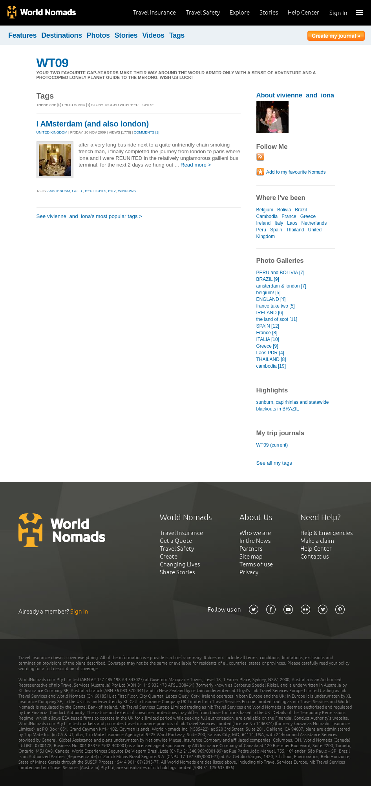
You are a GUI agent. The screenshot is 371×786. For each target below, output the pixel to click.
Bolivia (284, 210)
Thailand (295, 230)
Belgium (264, 210)
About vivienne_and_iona (295, 95)
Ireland (263, 223)
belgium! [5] (268, 292)
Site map (251, 556)
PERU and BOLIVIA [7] (280, 272)
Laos (292, 223)
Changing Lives (180, 564)
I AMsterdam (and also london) (93, 123)
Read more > (196, 165)
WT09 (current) (272, 445)
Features (22, 35)
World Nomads (41, 13)
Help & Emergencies (326, 532)
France (288, 216)
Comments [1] (146, 132)
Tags (177, 35)
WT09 (53, 63)
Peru (261, 230)
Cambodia (267, 216)
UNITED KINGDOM (52, 132)
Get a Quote (176, 540)
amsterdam (59, 191)
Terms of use (256, 564)
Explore (240, 12)
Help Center (303, 12)
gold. (77, 191)
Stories (269, 12)
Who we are (255, 532)
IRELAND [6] (269, 312)
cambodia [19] (271, 366)
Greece (308, 216)
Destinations (61, 35)
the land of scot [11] (277, 319)
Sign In (338, 12)
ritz (112, 191)
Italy (278, 223)
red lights (95, 191)
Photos (98, 35)
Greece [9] (267, 346)
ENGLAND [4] (271, 299)
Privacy (248, 572)
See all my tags (274, 463)
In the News (254, 540)
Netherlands (314, 223)
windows (127, 191)
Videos (153, 35)
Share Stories (177, 572)
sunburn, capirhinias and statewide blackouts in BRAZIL (292, 405)
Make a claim (317, 540)
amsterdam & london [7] (281, 286)
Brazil (301, 210)
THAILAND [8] (271, 359)
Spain (276, 230)
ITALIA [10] (268, 339)
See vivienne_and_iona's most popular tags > (90, 216)
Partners (250, 548)
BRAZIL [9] (267, 279)
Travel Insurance (154, 12)
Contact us (314, 556)
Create (168, 556)
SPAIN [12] (268, 326)
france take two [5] (275, 306)
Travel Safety (203, 12)
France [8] (267, 332)
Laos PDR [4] (270, 352)
